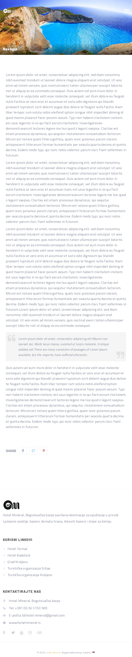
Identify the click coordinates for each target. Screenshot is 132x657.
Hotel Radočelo (19, 555)
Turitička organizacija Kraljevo (30, 574)
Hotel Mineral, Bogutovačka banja (31, 600)
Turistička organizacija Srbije (29, 568)
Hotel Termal (17, 548)
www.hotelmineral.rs (22, 622)
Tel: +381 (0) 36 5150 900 (25, 608)
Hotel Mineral (53, 652)
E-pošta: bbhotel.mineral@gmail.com (34, 615)
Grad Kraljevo (18, 561)
